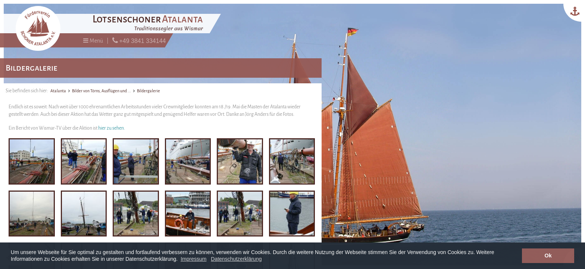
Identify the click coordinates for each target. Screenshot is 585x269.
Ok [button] (548, 256)
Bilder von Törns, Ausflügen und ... (101, 91)
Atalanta (58, 91)
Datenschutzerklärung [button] (236, 259)
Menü (93, 40)
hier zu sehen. (111, 128)
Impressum (193, 259)
